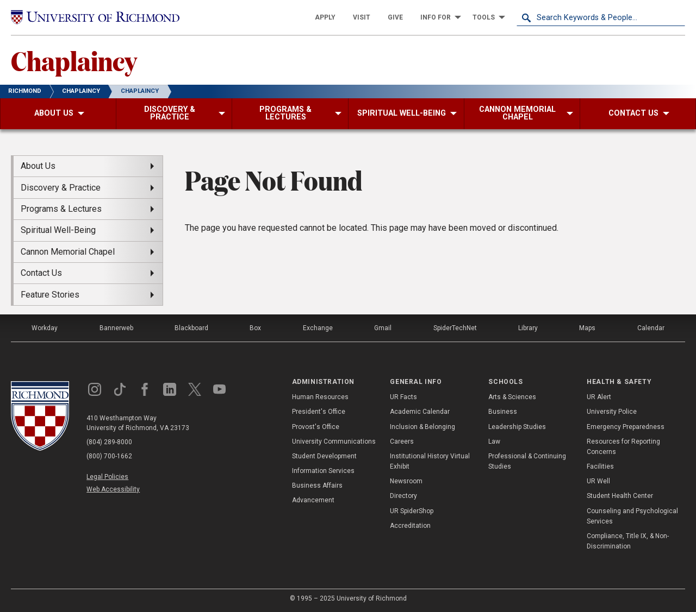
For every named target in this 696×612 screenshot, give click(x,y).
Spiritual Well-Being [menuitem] (58, 230)
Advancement (313, 500)
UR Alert (599, 397)
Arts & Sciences (512, 397)
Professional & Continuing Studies (527, 461)
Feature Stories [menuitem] (50, 294)
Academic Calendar (420, 411)
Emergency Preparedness (625, 427)
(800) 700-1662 (109, 456)
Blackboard (191, 328)
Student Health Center (620, 496)
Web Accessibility (113, 489)
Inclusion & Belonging (422, 427)
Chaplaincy (74, 60)
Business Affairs (317, 485)
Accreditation (410, 525)
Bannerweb (116, 328)
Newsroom (406, 481)
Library (528, 328)
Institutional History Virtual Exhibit (430, 461)
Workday (45, 328)
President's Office (318, 411)
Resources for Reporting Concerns (623, 447)
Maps (587, 328)
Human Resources (320, 397)
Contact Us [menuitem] (41, 273)
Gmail (382, 328)
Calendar (650, 328)
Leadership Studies (517, 427)
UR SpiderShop (411, 511)
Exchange (318, 328)
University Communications (334, 441)
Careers (402, 441)
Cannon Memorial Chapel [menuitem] (68, 252)
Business (502, 411)
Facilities (600, 466)
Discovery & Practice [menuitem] (61, 187)
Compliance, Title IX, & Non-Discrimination (628, 541)
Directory (403, 496)
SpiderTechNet (455, 328)
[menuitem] (325, 17)
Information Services (323, 471)
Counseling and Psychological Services (632, 516)
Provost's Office (315, 427)
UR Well (598, 481)
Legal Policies (107, 477)
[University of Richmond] (95, 17)
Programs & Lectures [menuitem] (61, 209)
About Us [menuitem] (38, 166)
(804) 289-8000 (109, 442)
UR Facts (403, 397)
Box (255, 328)
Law (494, 441)
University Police (612, 411)
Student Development (324, 456)
